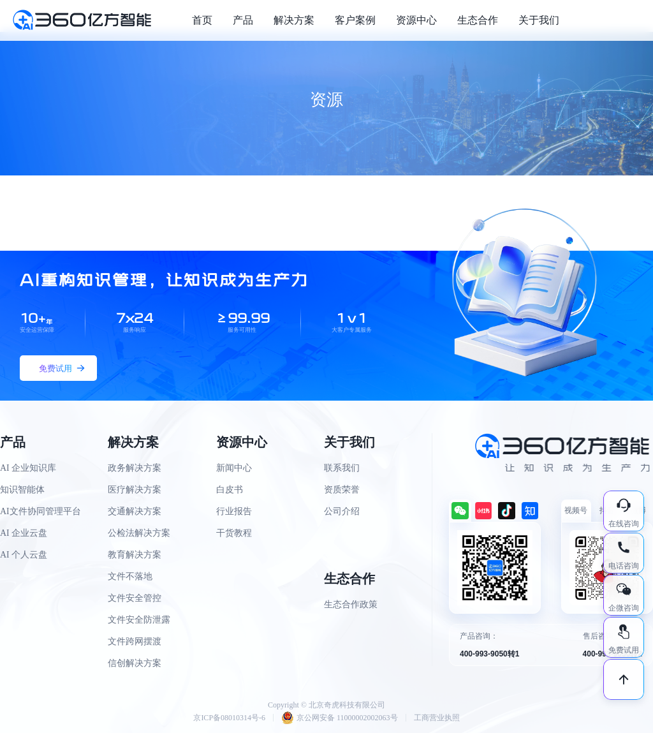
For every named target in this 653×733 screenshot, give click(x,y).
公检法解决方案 (139, 533)
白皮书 (229, 489)
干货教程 (234, 533)
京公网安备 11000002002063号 (339, 717)
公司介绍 (342, 511)
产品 (243, 20)
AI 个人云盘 (23, 554)
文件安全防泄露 (139, 620)
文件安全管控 (134, 598)
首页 (202, 20)
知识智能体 (22, 489)
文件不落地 (130, 576)
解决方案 (294, 20)
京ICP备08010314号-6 (229, 717)
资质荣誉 (342, 489)
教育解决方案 (134, 554)
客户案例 (355, 20)
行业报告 (234, 511)
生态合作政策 (351, 604)
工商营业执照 (437, 717)
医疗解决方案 (134, 489)
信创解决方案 (134, 663)
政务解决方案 (134, 468)
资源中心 (416, 20)
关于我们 (538, 20)
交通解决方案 (134, 511)
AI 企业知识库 (28, 468)
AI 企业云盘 (23, 533)
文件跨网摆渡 (134, 641)
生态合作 (477, 20)
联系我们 (342, 468)
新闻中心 (234, 468)
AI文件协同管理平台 (40, 511)
